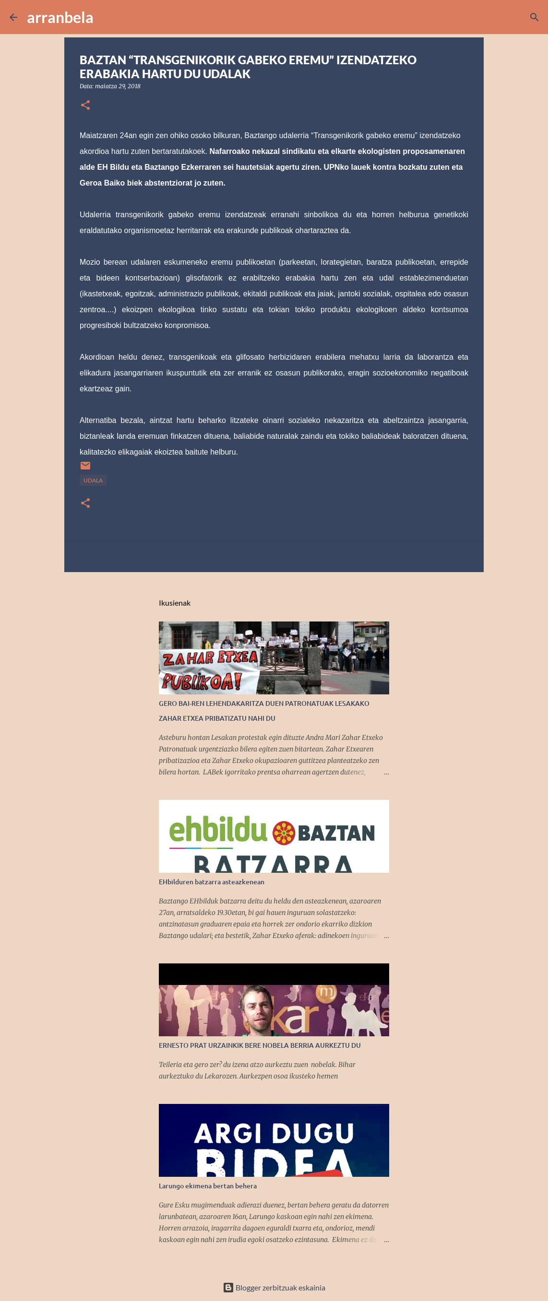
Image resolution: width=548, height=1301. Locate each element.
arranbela (60, 17)
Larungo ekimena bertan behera (208, 1185)
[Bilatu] (107, 17)
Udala (93, 480)
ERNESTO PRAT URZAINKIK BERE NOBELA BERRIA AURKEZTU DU (260, 1045)
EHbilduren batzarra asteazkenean (211, 881)
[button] (85, 105)
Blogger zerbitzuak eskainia (274, 1287)
